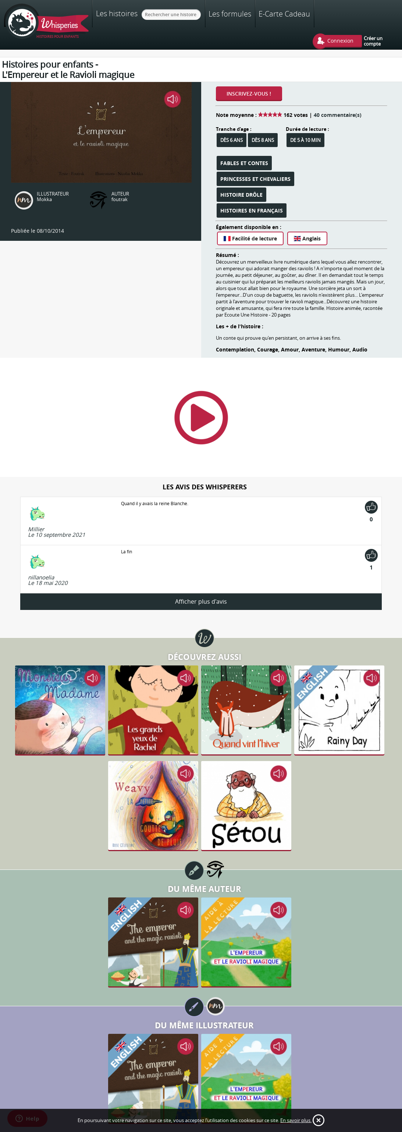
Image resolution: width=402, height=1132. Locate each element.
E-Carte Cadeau (284, 14)
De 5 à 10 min (305, 140)
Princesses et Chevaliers (255, 178)
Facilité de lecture (250, 238)
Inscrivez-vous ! (249, 93)
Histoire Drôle (241, 194)
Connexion (340, 40)
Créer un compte (373, 41)
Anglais (307, 238)
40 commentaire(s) (338, 114)
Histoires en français (251, 210)
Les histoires (117, 13)
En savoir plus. (296, 1120)
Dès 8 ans (263, 140)
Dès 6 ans (231, 140)
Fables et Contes (244, 163)
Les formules (230, 14)
